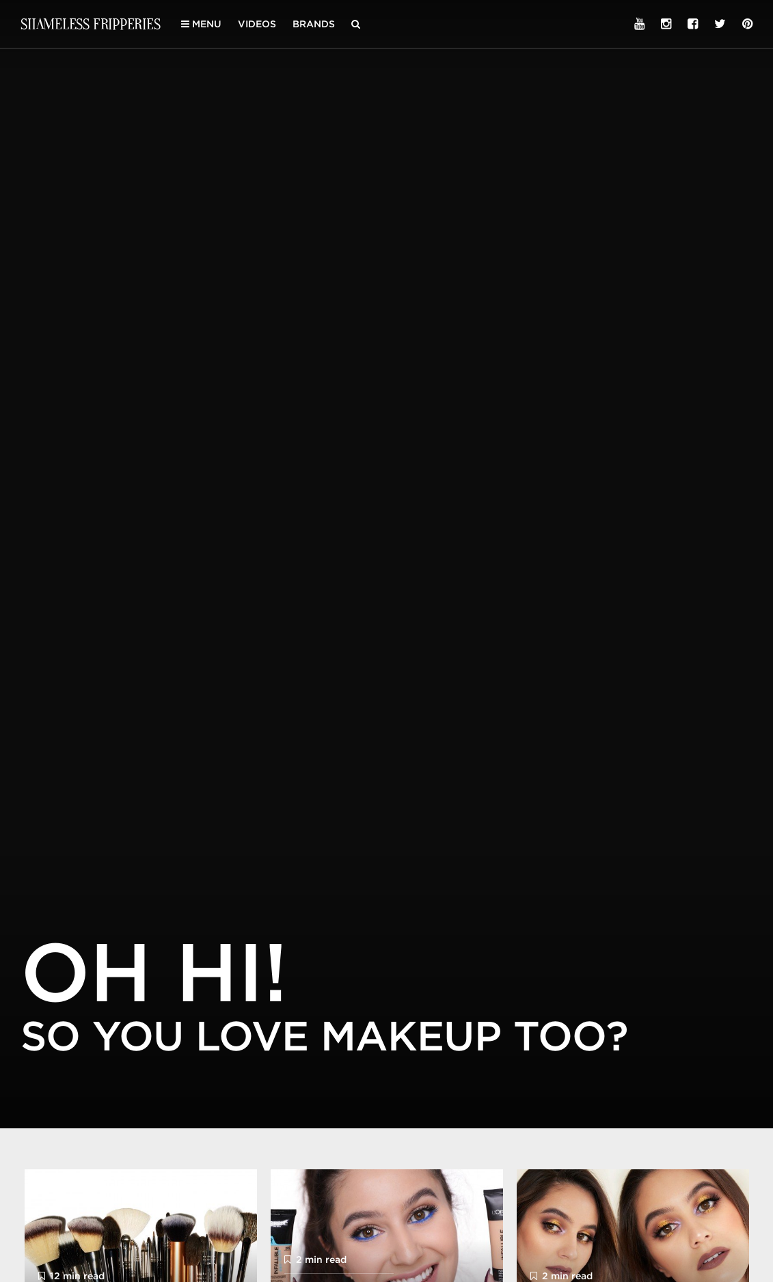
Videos (257, 23)
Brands (314, 23)
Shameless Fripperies (91, 23)
